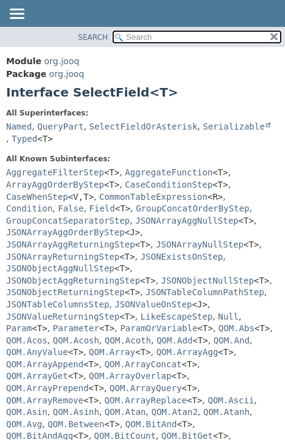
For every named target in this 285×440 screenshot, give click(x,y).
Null (228, 316)
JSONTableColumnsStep (57, 304)
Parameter (76, 328)
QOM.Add (175, 340)
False (71, 208)
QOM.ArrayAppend (44, 364)
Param (19, 328)
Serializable (234, 126)
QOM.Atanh (226, 412)
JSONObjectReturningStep (65, 292)
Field (102, 208)
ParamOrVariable (158, 328)
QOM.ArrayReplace (146, 400)
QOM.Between (76, 424)
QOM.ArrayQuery (145, 388)
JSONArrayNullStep (199, 244)
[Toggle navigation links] (16, 14)
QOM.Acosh (76, 340)
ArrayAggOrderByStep (55, 184)
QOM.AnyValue (37, 352)
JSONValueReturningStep (62, 316)
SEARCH (93, 37)
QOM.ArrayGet (37, 376)
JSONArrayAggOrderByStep (65, 232)
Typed (24, 139)
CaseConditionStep (168, 184)
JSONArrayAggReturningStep (70, 244)
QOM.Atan (125, 412)
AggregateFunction (168, 172)
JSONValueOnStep (152, 304)
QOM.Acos (26, 340)
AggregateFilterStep (55, 172)
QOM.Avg (24, 424)
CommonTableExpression (153, 197)
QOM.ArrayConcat (143, 364)
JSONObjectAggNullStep (60, 268)
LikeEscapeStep (177, 316)
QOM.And (231, 340)
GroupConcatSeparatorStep (68, 221)
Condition (29, 208)
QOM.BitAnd (151, 424)
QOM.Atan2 (174, 412)
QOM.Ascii (231, 400)
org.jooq (61, 61)
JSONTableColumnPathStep (205, 292)
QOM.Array (112, 352)
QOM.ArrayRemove (44, 400)
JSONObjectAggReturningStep (73, 280)
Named (19, 126)
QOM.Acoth (128, 340)
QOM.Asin (26, 412)
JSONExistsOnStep (182, 257)
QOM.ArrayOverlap (130, 376)
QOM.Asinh (76, 412)
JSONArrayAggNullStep (187, 221)
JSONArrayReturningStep (62, 257)
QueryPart (60, 126)
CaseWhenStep (37, 197)
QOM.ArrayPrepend (47, 388)
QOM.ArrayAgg (187, 352)
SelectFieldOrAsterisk (143, 126)
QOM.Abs (236, 328)
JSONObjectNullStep (207, 280)
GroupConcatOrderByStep (192, 208)
